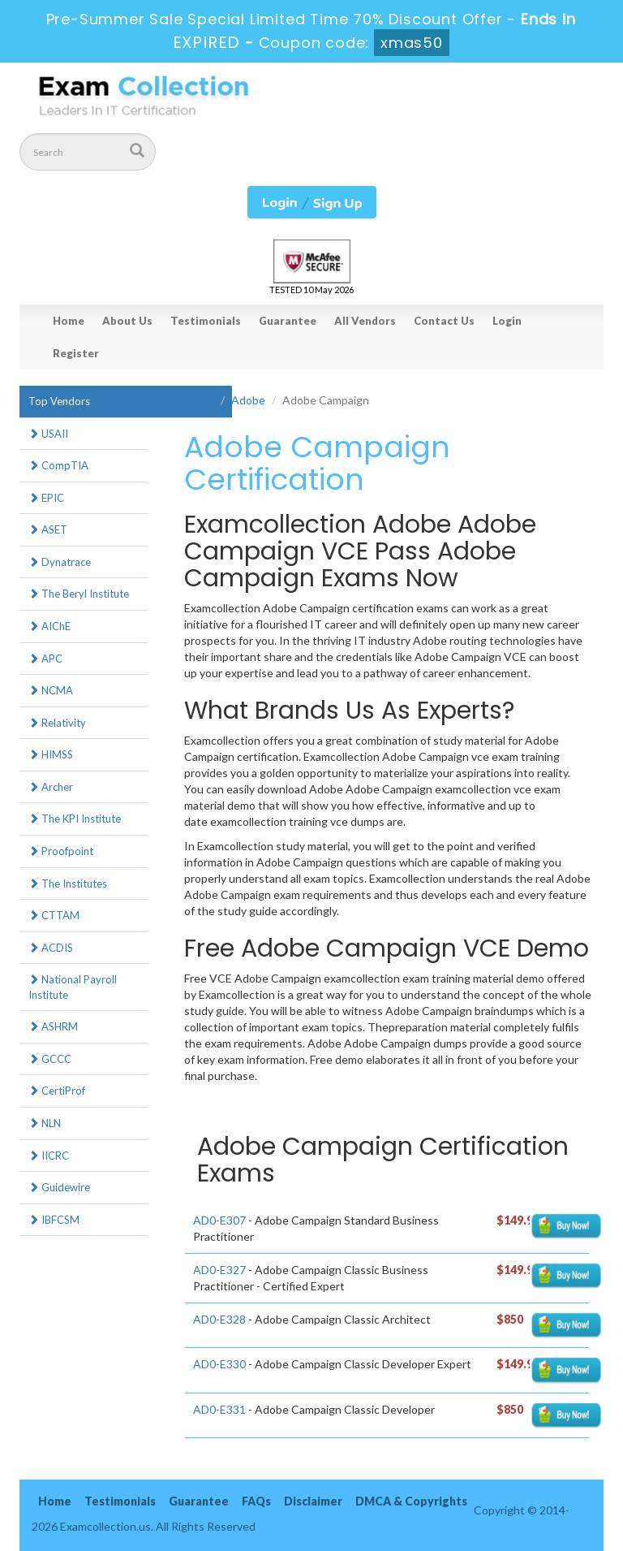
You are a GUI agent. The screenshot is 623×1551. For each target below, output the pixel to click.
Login (507, 320)
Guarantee (287, 320)
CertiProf (56, 1090)
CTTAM (53, 915)
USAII (48, 433)
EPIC (46, 497)
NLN (44, 1123)
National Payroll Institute (72, 987)
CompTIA (58, 465)
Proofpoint (60, 851)
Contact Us (444, 320)
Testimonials (205, 320)
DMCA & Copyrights (411, 1501)
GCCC (49, 1058)
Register (76, 353)
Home (68, 320)
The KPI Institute (74, 818)
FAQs (256, 1501)
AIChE (49, 626)
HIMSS (50, 754)
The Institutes (67, 883)
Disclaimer (313, 1501)
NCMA (50, 690)
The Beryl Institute (78, 593)
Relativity (57, 722)
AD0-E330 (219, 1364)
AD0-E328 (219, 1319)
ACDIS (50, 947)
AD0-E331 (219, 1409)
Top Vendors (59, 401)
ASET (47, 529)
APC (45, 658)
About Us (127, 320)
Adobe (248, 400)
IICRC (48, 1155)
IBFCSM (53, 1219)
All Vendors (365, 320)
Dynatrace (59, 561)
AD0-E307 (219, 1220)
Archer (50, 786)
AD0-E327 (219, 1270)
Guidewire (59, 1187)
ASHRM (53, 1026)
